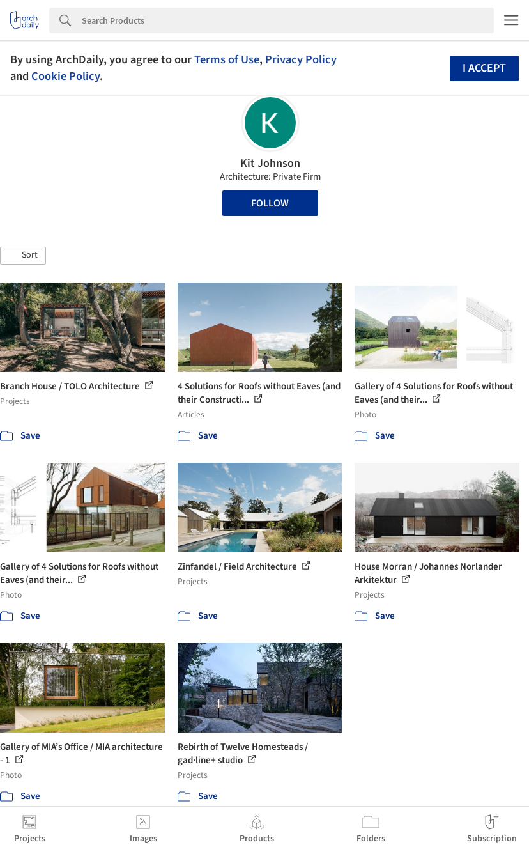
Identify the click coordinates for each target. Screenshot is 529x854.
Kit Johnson (270, 163)
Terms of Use (226, 59)
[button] (23, 256)
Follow (270, 203)
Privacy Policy (301, 59)
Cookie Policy (65, 76)
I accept (484, 68)
